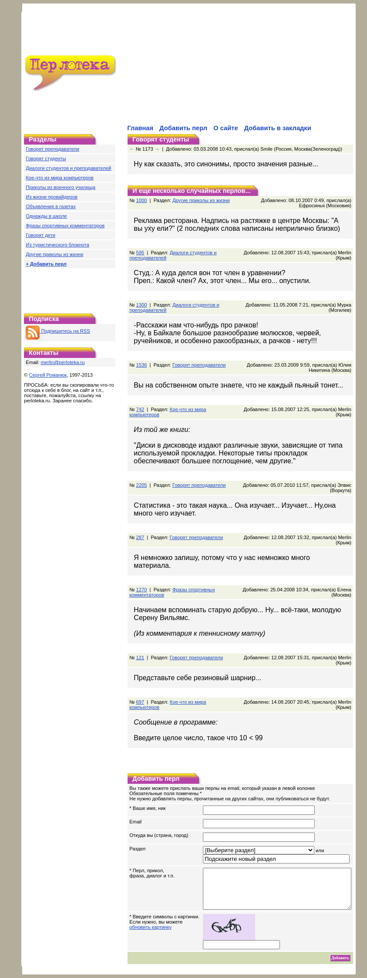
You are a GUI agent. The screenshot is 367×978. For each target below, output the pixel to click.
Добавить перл (183, 128)
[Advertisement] (219, 69)
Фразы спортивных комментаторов (65, 225)
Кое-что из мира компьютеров (59, 177)
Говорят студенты (46, 158)
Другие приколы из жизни (54, 254)
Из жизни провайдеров (51, 196)
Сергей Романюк (48, 375)
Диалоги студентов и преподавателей (68, 168)
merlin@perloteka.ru (63, 362)
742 (140, 409)
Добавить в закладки (277, 128)
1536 (141, 365)
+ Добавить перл (46, 263)
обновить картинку (150, 927)
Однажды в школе (46, 216)
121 (140, 649)
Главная (140, 128)
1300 (141, 304)
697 (140, 694)
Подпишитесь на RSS (58, 331)
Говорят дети (40, 235)
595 (140, 252)
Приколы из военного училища (60, 187)
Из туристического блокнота (57, 244)
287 (140, 537)
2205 (141, 485)
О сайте (225, 128)
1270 (141, 581)
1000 (141, 200)
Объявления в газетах (50, 206)
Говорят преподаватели (52, 149)
